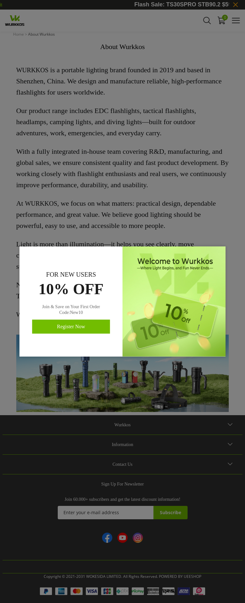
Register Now (71, 326)
